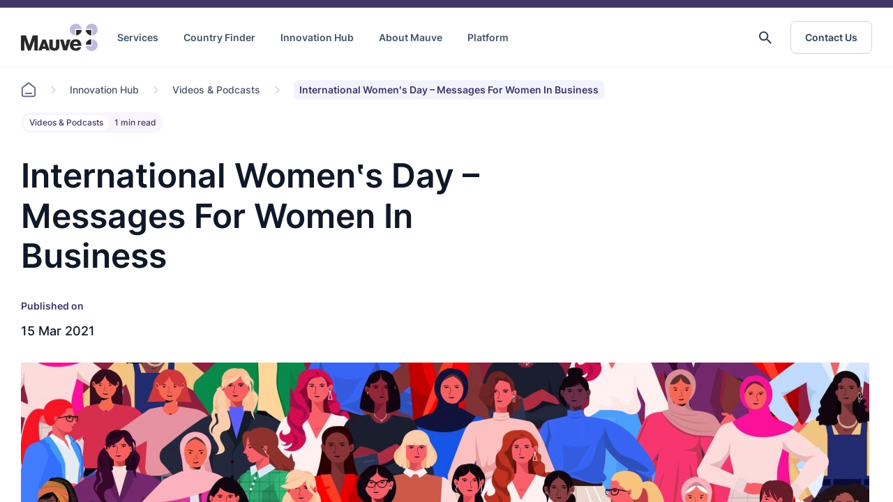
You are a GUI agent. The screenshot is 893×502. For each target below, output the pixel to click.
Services (137, 37)
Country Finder (219, 37)
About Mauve (410, 37)
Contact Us (831, 37)
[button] (765, 38)
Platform (488, 37)
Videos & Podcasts (216, 90)
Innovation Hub (317, 37)
